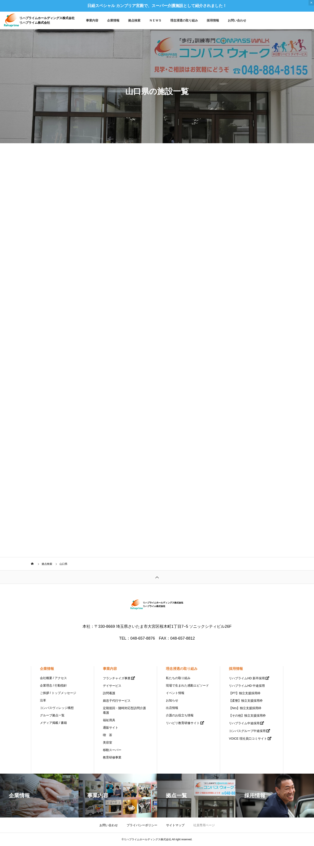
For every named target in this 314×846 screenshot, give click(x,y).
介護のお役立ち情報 (180, 715)
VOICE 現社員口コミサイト (248, 738)
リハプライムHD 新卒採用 (247, 678)
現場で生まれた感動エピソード (187, 685)
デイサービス (112, 685)
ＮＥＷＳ (155, 20)
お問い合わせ (237, 20)
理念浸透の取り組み (184, 20)
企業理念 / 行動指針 (53, 685)
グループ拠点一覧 (52, 715)
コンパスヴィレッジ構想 (57, 708)
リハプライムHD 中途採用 (247, 685)
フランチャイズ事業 (117, 678)
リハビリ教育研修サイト (183, 723)
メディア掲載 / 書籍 (53, 722)
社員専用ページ (204, 825)
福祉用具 (109, 720)
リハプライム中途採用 (244, 723)
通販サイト (110, 727)
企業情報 (113, 20)
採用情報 (213, 20)
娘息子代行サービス (117, 700)
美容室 (107, 742)
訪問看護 (109, 693)
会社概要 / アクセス (53, 678)
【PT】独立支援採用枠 (244, 693)
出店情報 (172, 708)
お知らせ (172, 700)
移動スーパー (112, 750)
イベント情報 (175, 693)
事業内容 (92, 20)
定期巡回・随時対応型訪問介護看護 (124, 710)
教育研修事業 (112, 757)
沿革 (43, 700)
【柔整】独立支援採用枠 (246, 700)
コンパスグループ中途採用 (247, 731)
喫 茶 (107, 735)
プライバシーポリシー (142, 825)
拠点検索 (134, 20)
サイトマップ (175, 825)
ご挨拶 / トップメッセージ (58, 693)
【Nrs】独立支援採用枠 (245, 708)
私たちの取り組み (178, 678)
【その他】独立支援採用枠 (247, 715)
